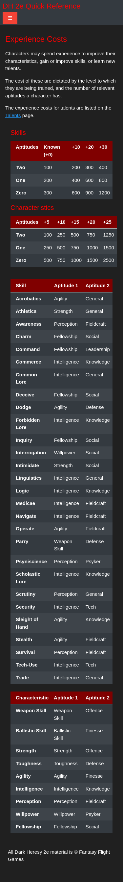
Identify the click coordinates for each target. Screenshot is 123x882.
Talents (13, 115)
